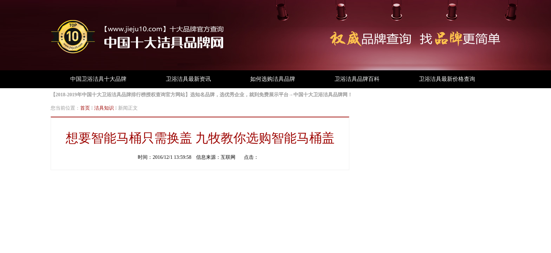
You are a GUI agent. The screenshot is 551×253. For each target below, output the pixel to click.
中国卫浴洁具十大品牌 (98, 79)
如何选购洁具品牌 (272, 79)
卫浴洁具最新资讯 (188, 79)
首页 (85, 108)
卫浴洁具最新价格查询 (447, 79)
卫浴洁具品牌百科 (357, 79)
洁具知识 (104, 108)
